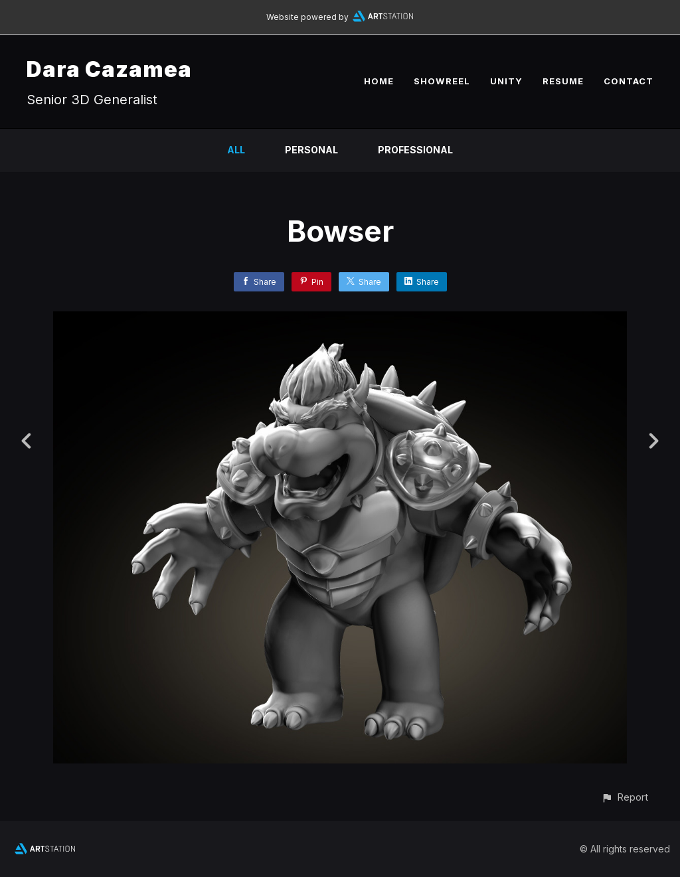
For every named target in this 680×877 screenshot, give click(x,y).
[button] (624, 797)
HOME (379, 81)
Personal (311, 149)
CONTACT (628, 81)
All (236, 149)
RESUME (563, 81)
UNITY (506, 81)
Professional (415, 149)
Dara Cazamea (109, 69)
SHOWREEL (442, 81)
